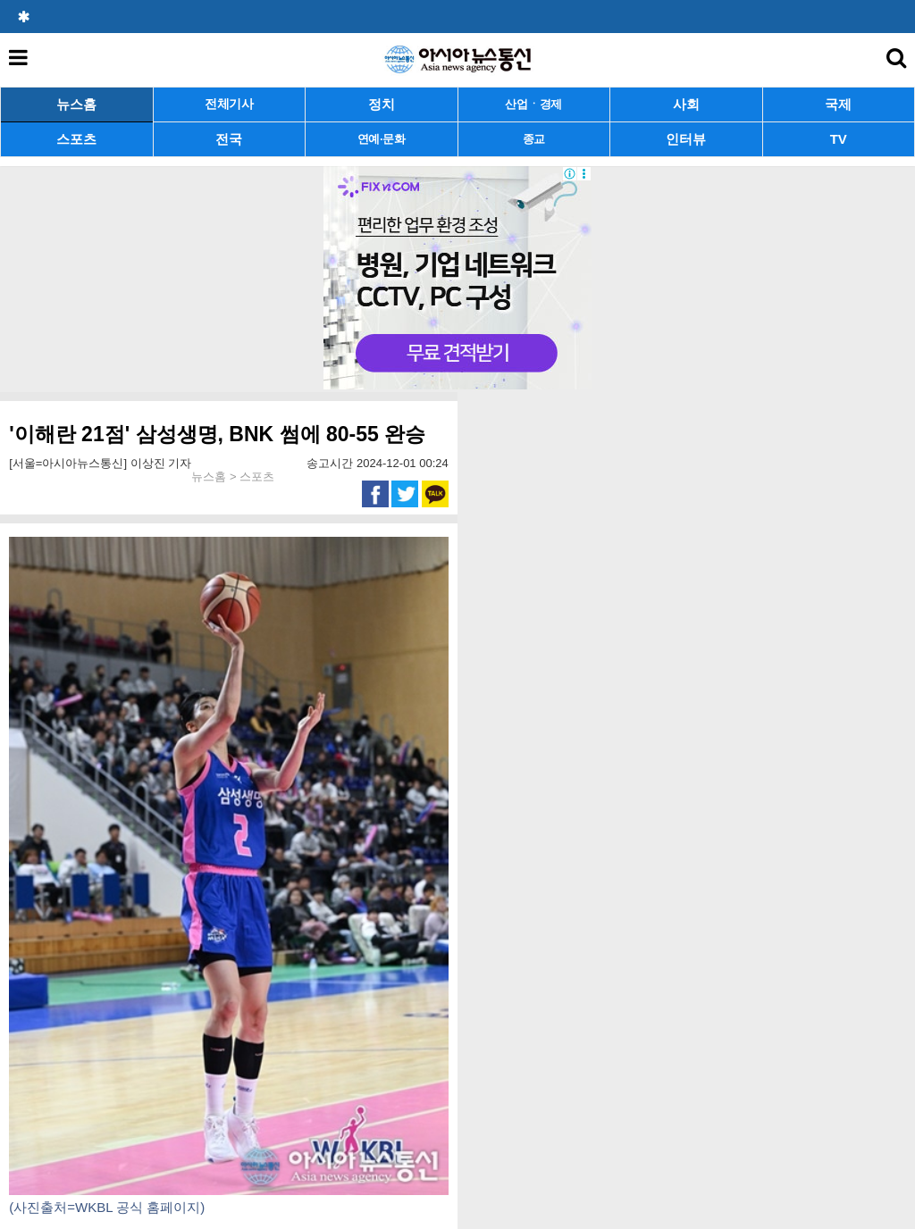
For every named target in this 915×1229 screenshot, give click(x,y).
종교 (534, 139)
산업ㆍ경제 (533, 104)
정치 (381, 104)
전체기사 (229, 104)
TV (838, 138)
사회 (686, 104)
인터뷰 (686, 138)
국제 (838, 104)
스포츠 (76, 138)
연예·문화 (381, 139)
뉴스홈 (76, 104)
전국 (228, 138)
